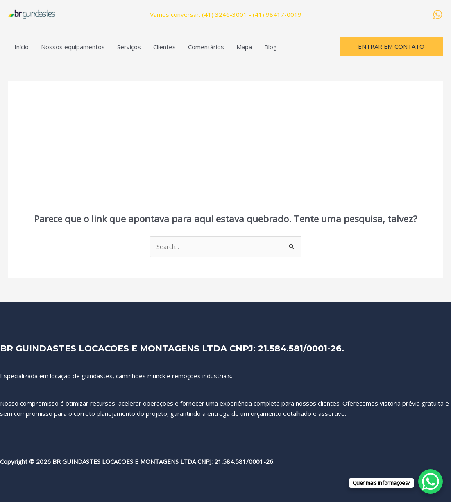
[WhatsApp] (438, 14)
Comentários (206, 47)
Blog (270, 47)
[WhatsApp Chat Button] (430, 481)
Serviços (129, 47)
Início (21, 47)
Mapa (244, 47)
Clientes (164, 47)
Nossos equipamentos (73, 47)
